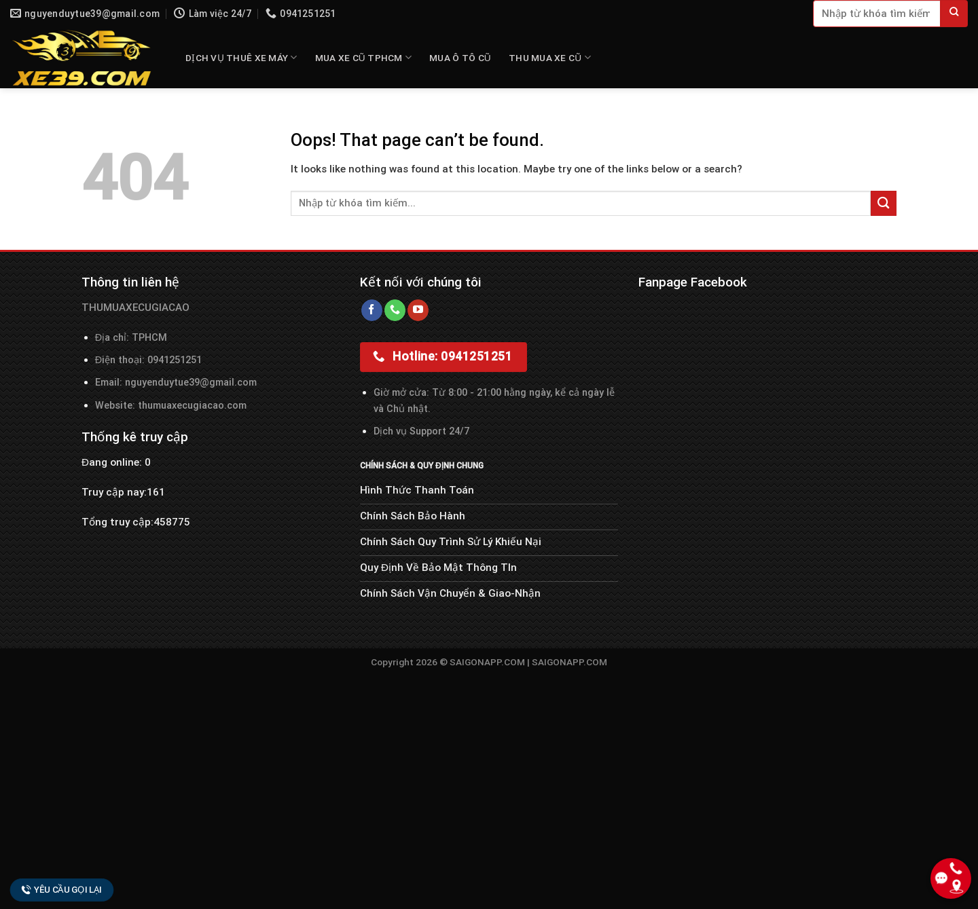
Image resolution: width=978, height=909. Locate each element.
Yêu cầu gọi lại (62, 889)
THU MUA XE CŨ (550, 57)
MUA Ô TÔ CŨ (460, 57)
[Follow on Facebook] (371, 310)
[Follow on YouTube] (418, 310)
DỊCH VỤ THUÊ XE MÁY (241, 57)
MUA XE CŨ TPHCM (363, 57)
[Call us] (394, 310)
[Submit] (954, 13)
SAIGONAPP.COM (569, 661)
